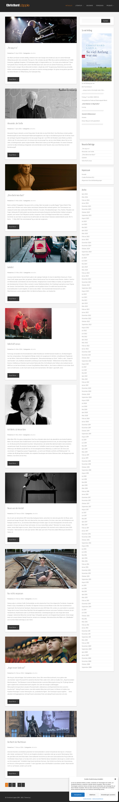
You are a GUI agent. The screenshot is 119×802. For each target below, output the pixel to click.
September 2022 (86, 324)
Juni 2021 (84, 370)
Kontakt (84, 174)
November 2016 (86, 537)
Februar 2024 (85, 273)
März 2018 (85, 488)
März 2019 (85, 452)
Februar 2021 (85, 382)
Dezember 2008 (86, 658)
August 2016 (85, 546)
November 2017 (86, 500)
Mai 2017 (84, 518)
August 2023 (85, 291)
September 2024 (86, 252)
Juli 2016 (84, 549)
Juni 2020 (84, 406)
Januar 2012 (85, 628)
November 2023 (86, 282)
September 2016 (86, 543)
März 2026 (85, 197)
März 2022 (85, 342)
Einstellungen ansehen (108, 794)
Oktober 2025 (86, 212)
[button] (115, 779)
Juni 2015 (84, 588)
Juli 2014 (84, 609)
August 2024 (85, 254)
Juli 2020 (84, 403)
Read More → (13, 79)
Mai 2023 (84, 300)
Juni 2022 (84, 333)
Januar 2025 (85, 239)
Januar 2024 (85, 276)
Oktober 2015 (86, 576)
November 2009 (86, 646)
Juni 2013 (84, 612)
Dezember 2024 (86, 242)
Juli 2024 (84, 258)
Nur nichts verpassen (15, 594)
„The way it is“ (12, 48)
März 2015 (85, 597)
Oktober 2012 (85, 616)
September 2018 (86, 470)
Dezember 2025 (86, 206)
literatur (79, 6)
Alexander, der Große (15, 123)
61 (19, 785)
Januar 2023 (85, 312)
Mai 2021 (84, 373)
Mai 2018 (84, 482)
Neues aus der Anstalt (15, 508)
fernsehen (99, 5)
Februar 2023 (85, 309)
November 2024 (86, 245)
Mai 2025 (84, 227)
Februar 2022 (85, 346)
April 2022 (85, 339)
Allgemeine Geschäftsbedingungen (92, 180)
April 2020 (85, 412)
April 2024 (85, 267)
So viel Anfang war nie (88, 83)
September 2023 (86, 288)
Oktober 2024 (86, 248)
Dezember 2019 (86, 424)
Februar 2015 (85, 600)
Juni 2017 (84, 515)
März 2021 (85, 379)
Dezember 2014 (86, 603)
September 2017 (86, 506)
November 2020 (86, 391)
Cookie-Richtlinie (87, 798)
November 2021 (86, 355)
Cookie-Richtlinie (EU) (88, 177)
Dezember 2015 (86, 570)
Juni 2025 (84, 224)
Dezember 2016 (86, 534)
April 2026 (85, 194)
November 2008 (86, 661)
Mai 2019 (84, 446)
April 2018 (84, 485)
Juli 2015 (84, 585)
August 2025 (85, 218)
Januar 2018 (85, 494)
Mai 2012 (84, 619)
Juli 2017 (84, 512)
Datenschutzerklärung (97, 798)
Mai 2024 (84, 264)
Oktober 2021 (85, 358)
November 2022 (86, 318)
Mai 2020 (84, 409)
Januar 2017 (85, 531)
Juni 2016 (84, 552)
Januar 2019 (85, 458)
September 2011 (86, 637)
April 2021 (84, 376)
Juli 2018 (84, 476)
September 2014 (86, 606)
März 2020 (85, 415)
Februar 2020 (86, 418)
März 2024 (85, 270)
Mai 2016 (84, 555)
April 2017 (84, 522)
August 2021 (85, 364)
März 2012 (85, 622)
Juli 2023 (84, 294)
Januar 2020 (85, 421)
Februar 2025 (85, 236)
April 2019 (84, 449)
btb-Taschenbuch (87, 87)
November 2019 (86, 427)
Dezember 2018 (86, 461)
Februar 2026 (86, 200)
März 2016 (85, 561)
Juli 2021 (84, 367)
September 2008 (87, 667)
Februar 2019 (85, 455)
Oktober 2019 (85, 430)
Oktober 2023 (86, 285)
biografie (89, 5)
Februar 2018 (85, 491)
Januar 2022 (85, 349)
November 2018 (86, 464)
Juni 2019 (84, 443)
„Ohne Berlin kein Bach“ (15, 195)
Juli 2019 (84, 440)
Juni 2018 (84, 479)
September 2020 (86, 397)
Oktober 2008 (86, 664)
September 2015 (86, 579)
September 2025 (86, 215)
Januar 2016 (85, 567)
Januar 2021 (85, 385)
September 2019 (86, 433)
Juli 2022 (84, 330)
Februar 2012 (85, 625)
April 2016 (84, 558)
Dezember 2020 (86, 388)
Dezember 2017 (86, 497)
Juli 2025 (84, 221)
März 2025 (85, 233)
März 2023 (85, 306)
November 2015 (86, 573)
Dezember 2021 (86, 352)
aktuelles (69, 5)
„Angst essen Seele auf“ (16, 668)
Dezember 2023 (86, 279)
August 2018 (85, 473)
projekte (110, 6)
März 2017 (84, 524)
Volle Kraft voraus (13, 344)
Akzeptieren (77, 794)
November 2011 (86, 634)
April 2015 (84, 594)
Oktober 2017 (85, 503)
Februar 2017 (85, 528)
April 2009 (85, 652)
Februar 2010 (85, 643)
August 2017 (85, 509)
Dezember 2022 (86, 315)
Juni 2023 (84, 297)
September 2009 (86, 649)
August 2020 (85, 400)
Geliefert (10, 267)
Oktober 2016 (86, 540)
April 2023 (85, 303)
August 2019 (85, 437)
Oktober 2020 (86, 394)
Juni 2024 (84, 261)
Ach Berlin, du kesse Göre (16, 430)
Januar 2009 (85, 655)
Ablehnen (92, 794)
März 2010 (85, 640)
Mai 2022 (84, 336)
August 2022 (85, 327)
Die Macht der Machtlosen (16, 742)
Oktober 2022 (86, 321)
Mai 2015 (84, 591)
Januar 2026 (85, 203)
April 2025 (85, 230)
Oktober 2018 (86, 467)
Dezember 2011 (86, 631)
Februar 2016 (85, 564)
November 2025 (86, 209)
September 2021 (86, 361)
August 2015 (85, 582)
